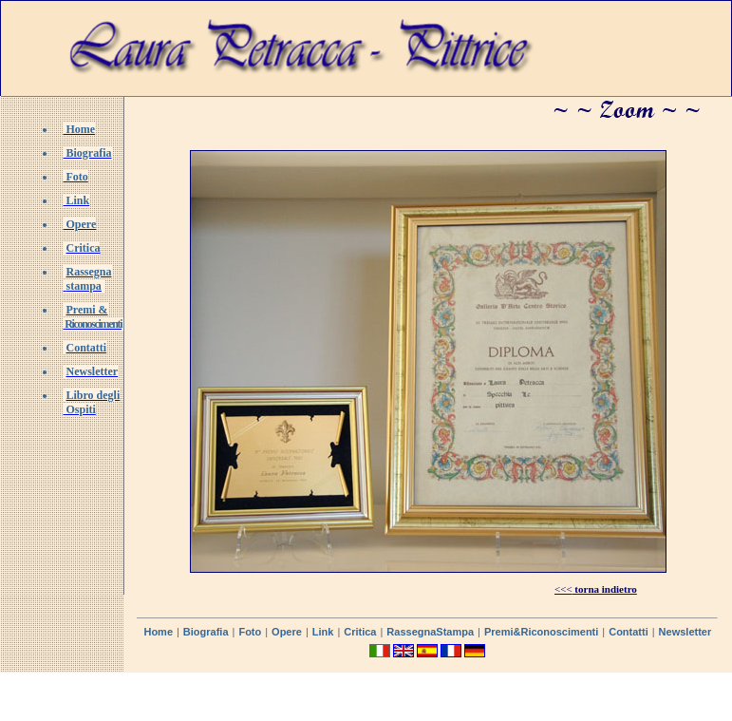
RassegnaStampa (430, 631)
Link (323, 631)
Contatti (628, 631)
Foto (249, 631)
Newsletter (685, 631)
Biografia (206, 631)
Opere (287, 631)
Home (158, 631)
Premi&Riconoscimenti (541, 631)
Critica (360, 631)
